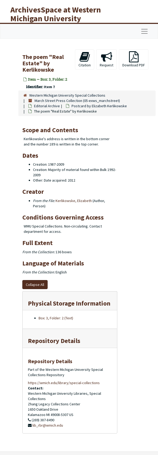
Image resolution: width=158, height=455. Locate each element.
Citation (84, 59)
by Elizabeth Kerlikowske (99, 106)
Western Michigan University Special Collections (67, 95)
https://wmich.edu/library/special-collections (64, 382)
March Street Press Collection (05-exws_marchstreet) (77, 100)
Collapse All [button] (35, 284)
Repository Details (54, 341)
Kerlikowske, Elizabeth (74, 200)
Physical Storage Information (69, 303)
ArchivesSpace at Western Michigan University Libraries (55, 18)
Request (106, 59)
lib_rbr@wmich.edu (47, 425)
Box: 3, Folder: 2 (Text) (56, 318)
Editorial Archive (47, 106)
